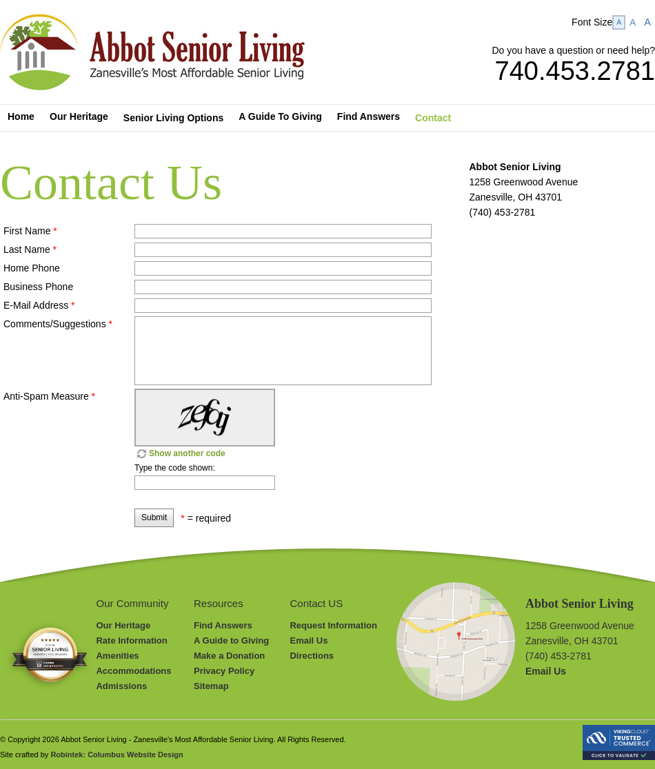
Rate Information (131, 640)
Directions (312, 655)
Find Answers (223, 625)
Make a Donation (229, 655)
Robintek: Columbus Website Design (116, 754)
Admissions (121, 686)
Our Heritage (123, 625)
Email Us (309, 640)
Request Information (333, 625)
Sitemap (211, 686)
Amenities (117, 655)
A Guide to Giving (231, 640)
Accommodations (133, 671)
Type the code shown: (174, 468)
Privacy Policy (224, 671)
